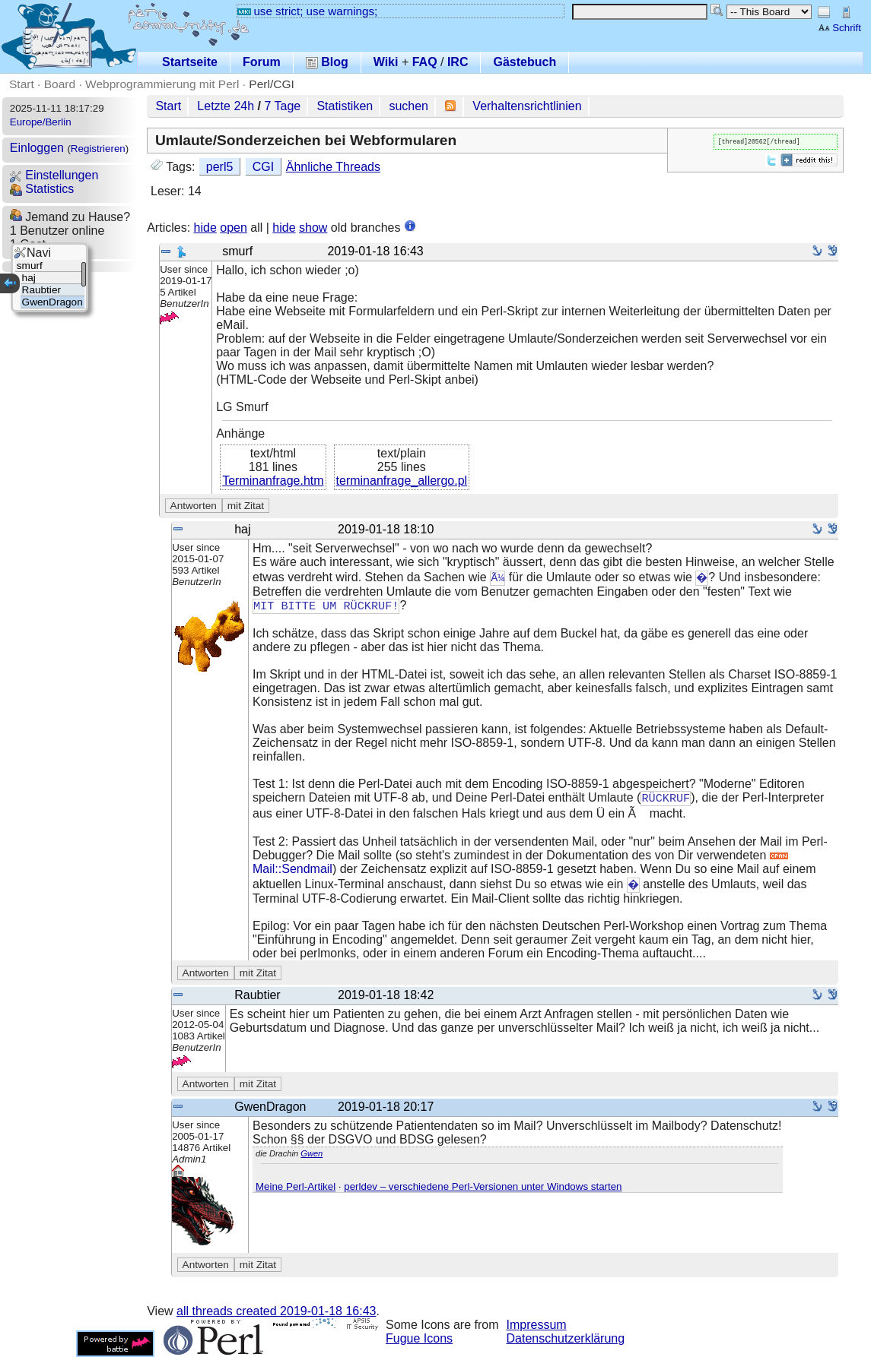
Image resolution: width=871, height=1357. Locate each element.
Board (59, 83)
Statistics (42, 188)
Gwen (311, 1153)
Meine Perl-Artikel (295, 1186)
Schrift (839, 27)
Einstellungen (54, 175)
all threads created (276, 1311)
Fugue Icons (419, 1338)
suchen (408, 106)
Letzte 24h (225, 106)
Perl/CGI (271, 83)
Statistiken (344, 106)
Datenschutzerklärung (566, 1338)
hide (205, 227)
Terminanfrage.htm (272, 480)
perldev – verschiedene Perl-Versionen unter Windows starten (482, 1186)
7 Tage (282, 106)
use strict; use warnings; (307, 11)
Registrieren (98, 148)
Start (21, 83)
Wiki (386, 61)
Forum (262, 61)
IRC (458, 61)
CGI (263, 166)
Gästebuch (524, 61)
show (313, 227)
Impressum (537, 1324)
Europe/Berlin (41, 122)
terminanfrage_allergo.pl (402, 480)
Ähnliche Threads (333, 166)
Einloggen (37, 147)
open (233, 227)
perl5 (220, 166)
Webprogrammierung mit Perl (162, 83)
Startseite (190, 61)
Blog (327, 61)
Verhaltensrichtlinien (526, 106)
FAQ (424, 61)
